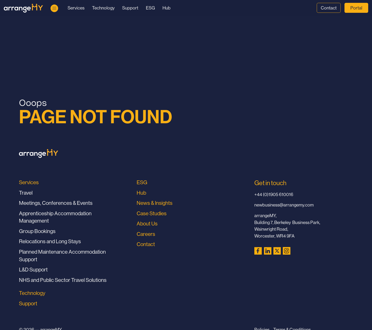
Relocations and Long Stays (50, 241)
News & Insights (154, 203)
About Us (147, 223)
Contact (329, 8)
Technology (103, 8)
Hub (167, 8)
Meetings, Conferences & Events (56, 203)
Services (76, 8)
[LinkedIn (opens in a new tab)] (267, 251)
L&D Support (33, 269)
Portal (356, 8)
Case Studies (152, 213)
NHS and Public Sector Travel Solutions (63, 280)
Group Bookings (37, 231)
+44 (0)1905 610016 (273, 194)
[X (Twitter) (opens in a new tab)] (277, 251)
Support (130, 8)
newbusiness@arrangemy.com (284, 205)
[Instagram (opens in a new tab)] (286, 251)
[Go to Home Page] (23, 8)
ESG (150, 8)
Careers (146, 234)
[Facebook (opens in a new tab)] (258, 251)
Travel (26, 192)
